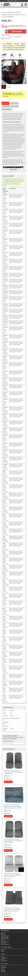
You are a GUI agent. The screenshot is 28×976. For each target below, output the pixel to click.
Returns (2, 951)
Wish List (3, 969)
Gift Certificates (4, 958)
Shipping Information (5, 936)
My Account (3, 966)
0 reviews (10, 37)
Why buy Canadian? (5, 938)
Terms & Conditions (5, 944)
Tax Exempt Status (4, 937)
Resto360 (3, 933)
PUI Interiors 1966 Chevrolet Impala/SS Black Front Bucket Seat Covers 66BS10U (13, 772)
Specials (2, 959)
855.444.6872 (11, 0)
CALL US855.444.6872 (21, 57)
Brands (2, 956)
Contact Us (17, 0)
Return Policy (3, 934)
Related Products (7, 109)
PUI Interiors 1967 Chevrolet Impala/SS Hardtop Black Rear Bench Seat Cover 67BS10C (12, 909)
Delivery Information (5, 941)
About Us (3, 940)
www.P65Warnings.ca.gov (15, 718)
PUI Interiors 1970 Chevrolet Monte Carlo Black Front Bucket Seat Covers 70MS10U (12, 875)
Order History (3, 967)
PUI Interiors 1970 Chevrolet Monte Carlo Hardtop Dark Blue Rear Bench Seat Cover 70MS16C (13, 806)
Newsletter (3, 970)
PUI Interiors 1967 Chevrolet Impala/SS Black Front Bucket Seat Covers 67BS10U (13, 840)
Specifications (6, 106)
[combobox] (14, 743)
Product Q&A (14, 106)
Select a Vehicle (8, 93)
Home (3, 8)
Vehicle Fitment (14, 103)
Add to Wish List (6, 38)
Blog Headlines (4, 960)
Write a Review (17, 37)
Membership (3, 971)
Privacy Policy (3, 943)
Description (5, 103)
